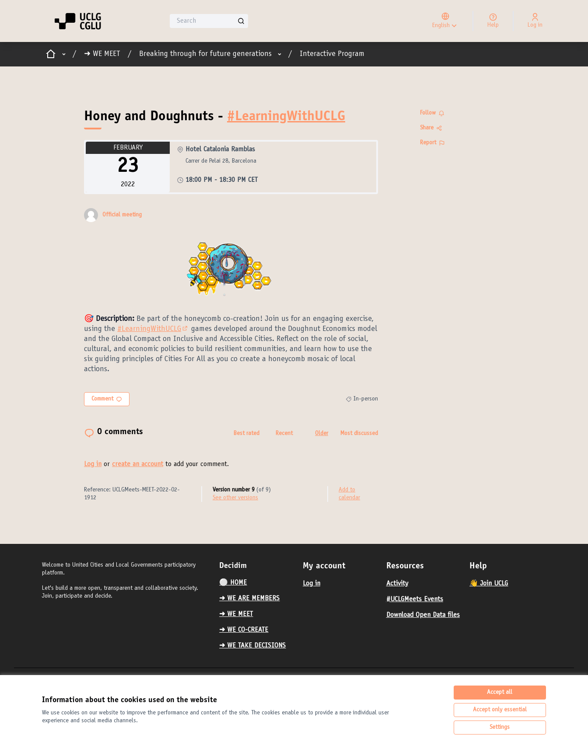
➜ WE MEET (102, 54)
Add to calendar (349, 494)
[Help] (493, 21)
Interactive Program (332, 54)
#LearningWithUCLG (286, 117)
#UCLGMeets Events (414, 599)
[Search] (209, 21)
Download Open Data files (423, 615)
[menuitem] (257, 582)
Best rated (246, 434)
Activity (397, 583)
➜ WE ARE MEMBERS (249, 598)
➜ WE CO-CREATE (243, 630)
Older (321, 434)
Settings (500, 727)
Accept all (499, 692)
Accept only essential (500, 710)
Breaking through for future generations (205, 54)
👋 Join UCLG (488, 583)
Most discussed (359, 434)
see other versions (235, 498)
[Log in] (535, 21)
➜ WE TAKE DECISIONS (252, 645)
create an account (137, 464)
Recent (284, 434)
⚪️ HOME (233, 582)
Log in (93, 464)
